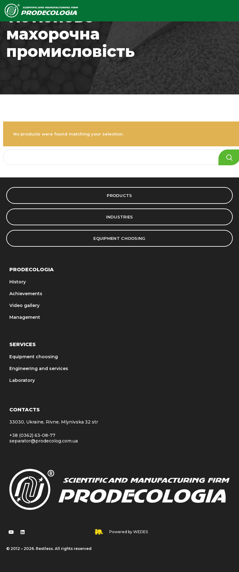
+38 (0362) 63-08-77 (32, 435)
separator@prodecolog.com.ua (43, 441)
